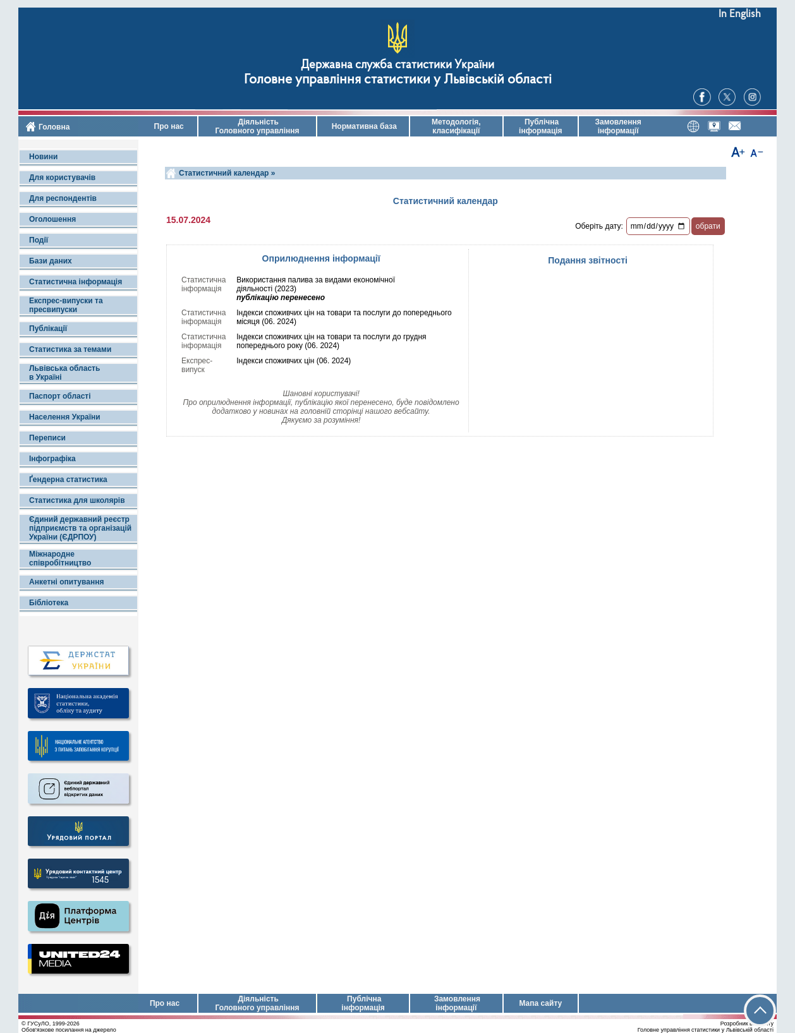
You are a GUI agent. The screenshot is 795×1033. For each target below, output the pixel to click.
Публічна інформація (540, 126)
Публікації (48, 328)
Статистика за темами (70, 349)
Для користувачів (62, 177)
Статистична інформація (75, 281)
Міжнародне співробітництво (60, 558)
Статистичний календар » (227, 173)
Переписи (47, 437)
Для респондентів (63, 198)
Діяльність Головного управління (257, 126)
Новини (43, 156)
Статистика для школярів (77, 500)
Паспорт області (60, 396)
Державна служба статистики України (397, 65)
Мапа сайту (540, 1003)
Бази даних (50, 261)
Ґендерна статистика (68, 479)
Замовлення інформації (618, 126)
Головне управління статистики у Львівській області (398, 80)
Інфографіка (52, 458)
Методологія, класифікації (456, 126)
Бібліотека (48, 602)
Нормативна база (363, 126)
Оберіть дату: (599, 226)
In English (740, 14)
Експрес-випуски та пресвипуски (66, 305)
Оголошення (52, 219)
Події (38, 240)
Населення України (64, 417)
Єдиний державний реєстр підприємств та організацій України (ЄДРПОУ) (80, 528)
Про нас (168, 126)
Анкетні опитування (66, 581)
